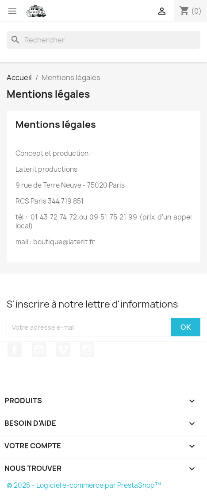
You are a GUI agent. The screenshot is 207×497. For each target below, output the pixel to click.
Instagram (87, 350)
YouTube (39, 350)
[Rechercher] (103, 40)
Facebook (15, 350)
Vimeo (63, 350)
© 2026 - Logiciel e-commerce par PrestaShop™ (84, 485)
